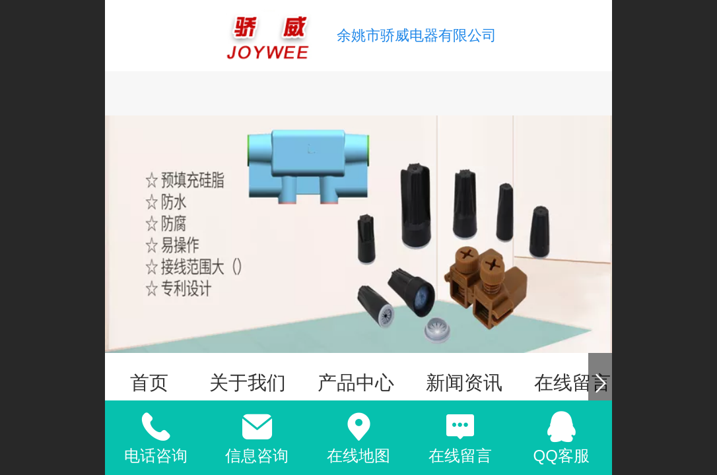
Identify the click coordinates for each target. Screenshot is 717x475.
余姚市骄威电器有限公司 (416, 35)
